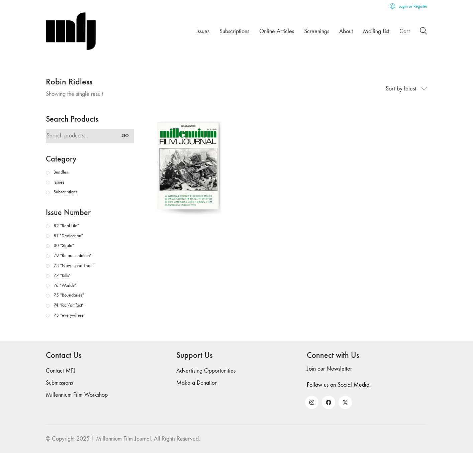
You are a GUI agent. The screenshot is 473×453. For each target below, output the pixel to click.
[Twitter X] (345, 402)
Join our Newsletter (329, 368)
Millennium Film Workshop (77, 394)
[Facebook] (328, 402)
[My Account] (408, 6)
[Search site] (423, 32)
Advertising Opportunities (205, 370)
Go (125, 135)
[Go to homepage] (71, 31)
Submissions (59, 382)
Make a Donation (196, 382)
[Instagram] (311, 402)
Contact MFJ (61, 370)
